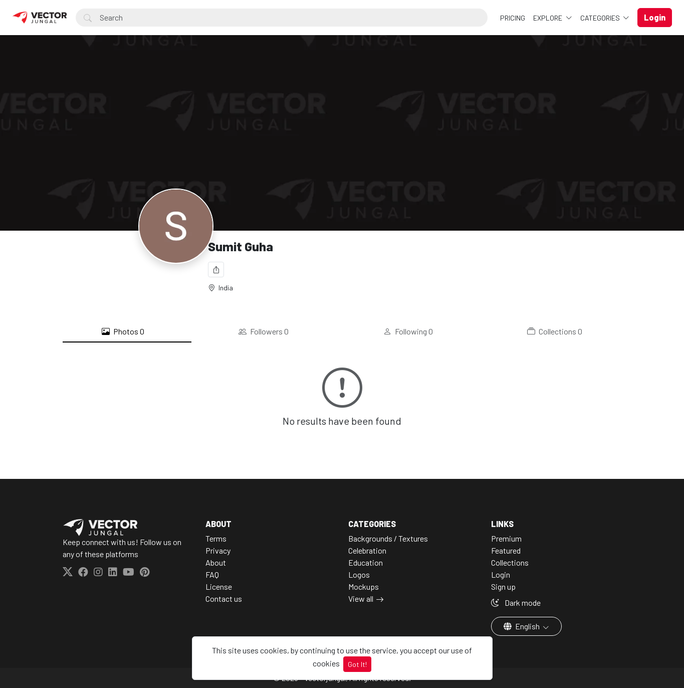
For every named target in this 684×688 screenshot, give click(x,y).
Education (365, 562)
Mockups (363, 586)
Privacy (218, 550)
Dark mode (516, 602)
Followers (264, 331)
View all (360, 598)
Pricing (512, 18)
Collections (554, 331)
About (215, 562)
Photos (123, 331)
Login (500, 574)
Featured (506, 550)
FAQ (212, 574)
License (218, 586)
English (522, 626)
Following (408, 331)
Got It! (357, 664)
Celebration (367, 550)
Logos (359, 574)
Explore (548, 18)
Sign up (503, 586)
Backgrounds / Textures (388, 538)
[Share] (216, 269)
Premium (506, 538)
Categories (600, 18)
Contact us (223, 598)
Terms (215, 538)
